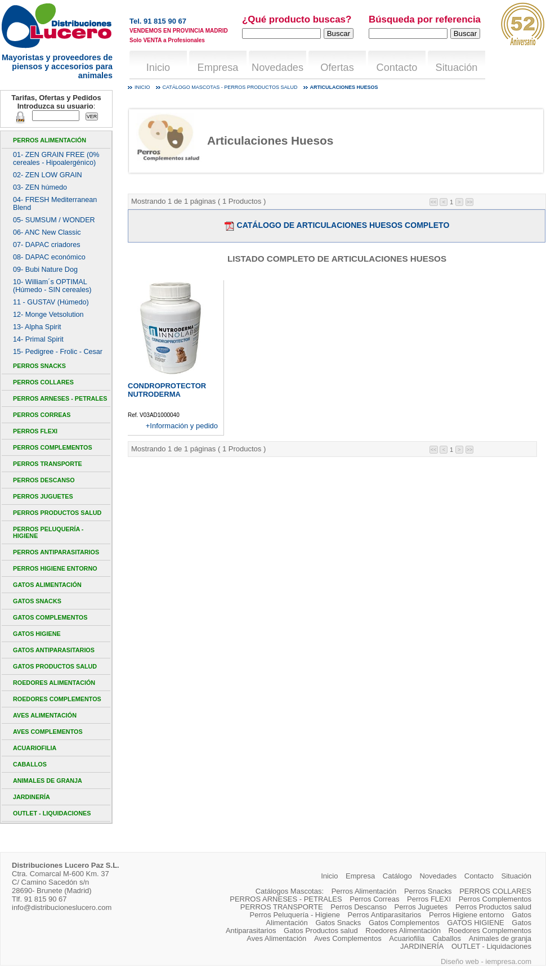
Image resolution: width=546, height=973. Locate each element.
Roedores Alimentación (54, 682)
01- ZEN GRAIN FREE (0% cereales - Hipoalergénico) (56, 159)
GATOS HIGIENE (37, 633)
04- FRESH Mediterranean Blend (55, 204)
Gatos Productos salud (55, 666)
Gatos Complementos (50, 617)
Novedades (277, 67)
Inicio (158, 67)
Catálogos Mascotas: (290, 891)
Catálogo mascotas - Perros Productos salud (230, 87)
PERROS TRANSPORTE (47, 463)
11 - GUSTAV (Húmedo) (51, 302)
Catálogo (397, 876)
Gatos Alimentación (47, 584)
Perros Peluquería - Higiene (48, 532)
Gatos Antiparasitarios (54, 650)
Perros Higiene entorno (55, 568)
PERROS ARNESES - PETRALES (60, 398)
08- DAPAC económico (49, 257)
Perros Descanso (44, 480)
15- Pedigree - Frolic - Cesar (57, 352)
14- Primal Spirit (38, 339)
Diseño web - (463, 961)
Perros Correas (41, 414)
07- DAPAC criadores (46, 245)
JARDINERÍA (31, 796)
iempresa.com (508, 961)
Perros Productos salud (57, 512)
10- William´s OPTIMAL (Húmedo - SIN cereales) (52, 286)
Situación (457, 67)
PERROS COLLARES (43, 382)
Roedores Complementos (57, 699)
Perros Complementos (52, 447)
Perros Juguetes (43, 496)
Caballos (30, 764)
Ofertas (337, 67)
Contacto (397, 67)
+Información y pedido (182, 426)
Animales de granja (47, 780)
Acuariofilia (34, 748)
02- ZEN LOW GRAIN (47, 175)
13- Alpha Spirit (37, 327)
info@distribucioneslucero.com (61, 907)
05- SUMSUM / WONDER (54, 220)
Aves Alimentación (45, 715)
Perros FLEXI (35, 431)
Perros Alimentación (49, 140)
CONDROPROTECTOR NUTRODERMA (167, 390)
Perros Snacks (39, 365)
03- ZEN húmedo (40, 187)
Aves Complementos (48, 731)
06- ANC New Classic (47, 232)
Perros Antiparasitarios (56, 552)
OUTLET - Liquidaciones (52, 813)
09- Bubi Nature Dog (45, 269)
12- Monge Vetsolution (48, 315)
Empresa (218, 67)
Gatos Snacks (37, 601)
